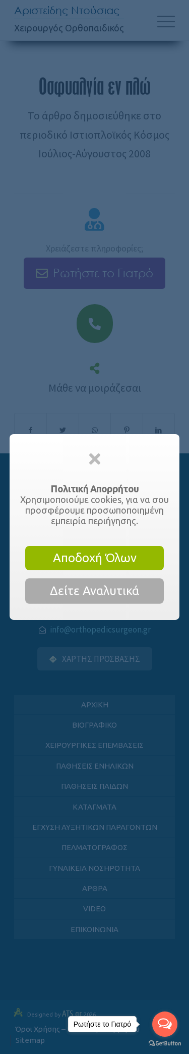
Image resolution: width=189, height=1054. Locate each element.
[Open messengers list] (164, 1024)
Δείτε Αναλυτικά (94, 591)
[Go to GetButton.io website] (165, 1043)
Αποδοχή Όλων (95, 558)
